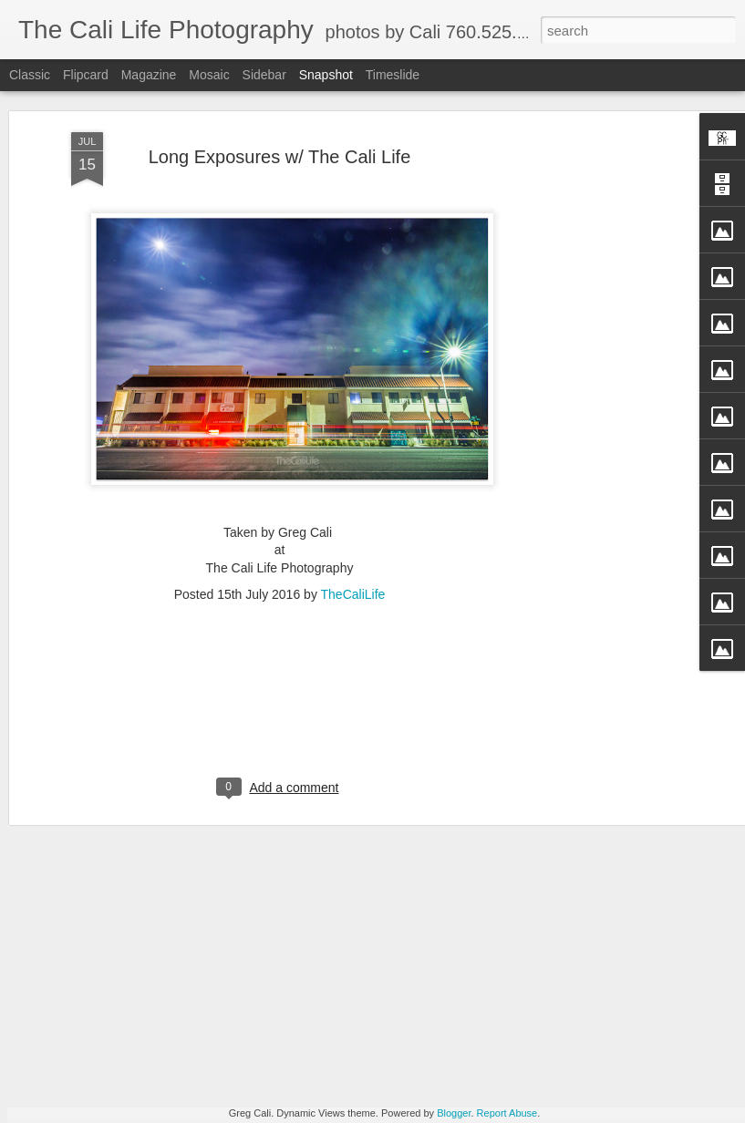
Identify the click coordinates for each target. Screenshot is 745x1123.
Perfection (334, 1059)
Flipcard (86, 74)
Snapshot (326, 74)
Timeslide (392, 74)
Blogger (454, 1113)
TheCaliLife (353, 479)
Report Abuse (507, 1113)
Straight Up (116, 1067)
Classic (29, 74)
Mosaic (209, 74)
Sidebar (264, 74)
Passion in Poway (554, 1057)
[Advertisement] (588, 305)
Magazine (149, 74)
